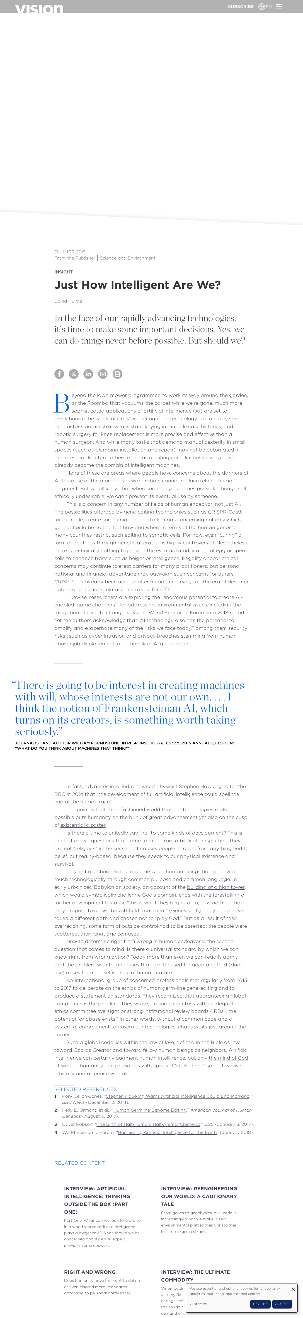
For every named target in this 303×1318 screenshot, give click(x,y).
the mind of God (228, 1058)
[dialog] (241, 1298)
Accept (282, 1304)
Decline (260, 1304)
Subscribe (241, 6)
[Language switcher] (262, 6)
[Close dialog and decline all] (293, 1287)
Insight (63, 272)
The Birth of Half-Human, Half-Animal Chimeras (148, 1124)
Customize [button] (198, 1304)
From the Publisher (74, 258)
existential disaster (83, 825)
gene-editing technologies (155, 512)
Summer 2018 (70, 252)
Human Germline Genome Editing (149, 1110)
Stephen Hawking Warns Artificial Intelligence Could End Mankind (177, 1096)
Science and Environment (128, 258)
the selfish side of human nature (133, 972)
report (237, 612)
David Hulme (68, 301)
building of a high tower (216, 887)
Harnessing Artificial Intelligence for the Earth (167, 1132)
